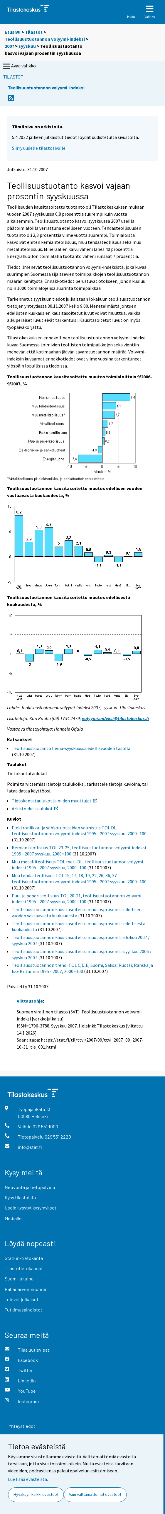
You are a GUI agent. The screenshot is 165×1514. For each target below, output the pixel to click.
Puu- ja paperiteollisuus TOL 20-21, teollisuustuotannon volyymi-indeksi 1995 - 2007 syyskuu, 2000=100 (77, 899)
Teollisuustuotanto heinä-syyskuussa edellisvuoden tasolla (71, 748)
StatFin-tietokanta (24, 1258)
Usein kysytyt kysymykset (30, 1207)
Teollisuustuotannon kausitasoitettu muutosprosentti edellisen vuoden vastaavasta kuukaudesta (77, 912)
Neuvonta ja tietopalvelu (30, 1187)
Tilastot (34, 32)
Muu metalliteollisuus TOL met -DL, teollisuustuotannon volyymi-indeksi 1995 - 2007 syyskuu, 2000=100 (78, 865)
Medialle (13, 1218)
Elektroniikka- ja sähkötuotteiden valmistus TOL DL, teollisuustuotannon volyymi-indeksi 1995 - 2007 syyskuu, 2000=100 (79, 831)
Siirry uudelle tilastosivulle (38, 148)
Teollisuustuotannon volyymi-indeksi (45, 39)
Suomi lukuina (19, 1278)
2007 (9, 46)
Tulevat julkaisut (21, 1299)
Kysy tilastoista (20, 1197)
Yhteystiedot (22, 1426)
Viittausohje (30, 1001)
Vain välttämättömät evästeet (95, 1494)
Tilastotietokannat (24, 1268)
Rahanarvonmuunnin (26, 1289)
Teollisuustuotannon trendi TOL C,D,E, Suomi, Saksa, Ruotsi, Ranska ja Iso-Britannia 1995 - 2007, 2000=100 (82, 968)
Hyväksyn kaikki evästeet (36, 1494)
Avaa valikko (19, 66)
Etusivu (13, 32)
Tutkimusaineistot (23, 1309)
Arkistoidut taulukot (35, 809)
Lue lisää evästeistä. (28, 1479)
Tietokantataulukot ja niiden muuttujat (54, 801)
